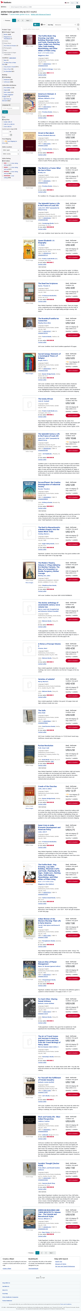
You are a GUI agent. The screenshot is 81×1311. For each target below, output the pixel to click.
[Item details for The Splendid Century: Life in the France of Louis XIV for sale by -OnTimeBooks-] (29, 439)
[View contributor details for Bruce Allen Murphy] (44, 321)
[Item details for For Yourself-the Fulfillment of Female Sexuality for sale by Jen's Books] (29, 1082)
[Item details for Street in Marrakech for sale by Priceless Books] (29, 141)
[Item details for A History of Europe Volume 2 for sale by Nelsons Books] (29, 645)
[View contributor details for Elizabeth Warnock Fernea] (46, 135)
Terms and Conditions (64, 1302)
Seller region (6, 148)
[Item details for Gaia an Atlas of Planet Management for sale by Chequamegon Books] (29, 965)
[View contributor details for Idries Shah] (41, 709)
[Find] (78, 6)
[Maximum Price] (5, 133)
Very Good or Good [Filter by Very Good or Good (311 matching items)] (10, 66)
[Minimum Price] (5, 129)
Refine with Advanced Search (40, 14)
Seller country (7, 152)
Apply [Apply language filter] (5, 110)
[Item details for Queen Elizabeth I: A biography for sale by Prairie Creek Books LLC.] (29, 249)
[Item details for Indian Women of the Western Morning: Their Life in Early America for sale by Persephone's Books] (29, 923)
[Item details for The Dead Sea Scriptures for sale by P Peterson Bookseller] (29, 292)
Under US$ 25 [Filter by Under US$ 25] (7, 120)
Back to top (40, 1275)
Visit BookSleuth (33, 1266)
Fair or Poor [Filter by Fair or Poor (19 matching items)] (8, 69)
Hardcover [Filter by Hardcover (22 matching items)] (7, 79)
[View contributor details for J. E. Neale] (41, 245)
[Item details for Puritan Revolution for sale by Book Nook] (29, 750)
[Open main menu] (4, 6)
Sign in (72, 2)
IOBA (52, 757)
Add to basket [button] (72, 52)
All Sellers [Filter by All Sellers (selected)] (7, 159)
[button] (78, 29)
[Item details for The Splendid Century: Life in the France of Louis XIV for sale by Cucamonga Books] (29, 211)
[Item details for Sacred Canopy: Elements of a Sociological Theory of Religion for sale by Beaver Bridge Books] (29, 360)
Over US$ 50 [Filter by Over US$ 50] (7, 124)
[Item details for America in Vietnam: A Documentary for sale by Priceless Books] (29, 102)
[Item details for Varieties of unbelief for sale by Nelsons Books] (29, 680)
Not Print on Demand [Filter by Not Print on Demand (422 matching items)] (10, 98)
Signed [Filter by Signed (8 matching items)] (6, 90)
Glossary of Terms (60, 1262)
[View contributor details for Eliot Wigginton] (43, 55)
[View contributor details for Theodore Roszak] (43, 487)
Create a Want (7, 1266)
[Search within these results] (51, 29)
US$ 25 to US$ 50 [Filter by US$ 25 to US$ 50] (8, 122)
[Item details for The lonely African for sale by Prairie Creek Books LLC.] (29, 402)
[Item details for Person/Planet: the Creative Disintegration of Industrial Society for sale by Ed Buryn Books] (29, 488)
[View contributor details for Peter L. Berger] (43, 358)
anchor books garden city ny (20, 14)
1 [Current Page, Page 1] (37, 1250)
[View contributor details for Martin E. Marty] (43, 677)
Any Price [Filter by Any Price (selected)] (6, 117)
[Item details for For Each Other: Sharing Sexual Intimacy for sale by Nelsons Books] (29, 1004)
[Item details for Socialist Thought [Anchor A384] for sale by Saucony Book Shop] (29, 1164)
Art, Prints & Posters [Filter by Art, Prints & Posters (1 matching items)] (10, 45)
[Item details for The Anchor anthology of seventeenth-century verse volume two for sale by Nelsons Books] (29, 604)
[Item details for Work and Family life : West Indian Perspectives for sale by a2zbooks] (29, 1121)
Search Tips (58, 1259)
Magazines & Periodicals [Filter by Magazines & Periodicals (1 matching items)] (7, 37)
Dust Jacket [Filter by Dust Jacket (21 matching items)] (7, 92)
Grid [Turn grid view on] (43, 24)
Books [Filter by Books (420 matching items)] (6, 34)
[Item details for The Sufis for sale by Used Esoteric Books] (29, 712)
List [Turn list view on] (37, 24)
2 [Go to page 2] (18, 20)
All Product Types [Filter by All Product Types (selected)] (8, 32)
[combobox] (43, 6)
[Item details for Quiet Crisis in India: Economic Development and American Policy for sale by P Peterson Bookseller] (29, 830)
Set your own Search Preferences (65, 1264)
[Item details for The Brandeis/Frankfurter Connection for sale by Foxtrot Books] (29, 321)
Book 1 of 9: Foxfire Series (45, 53)
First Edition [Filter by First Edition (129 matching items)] (8, 87)
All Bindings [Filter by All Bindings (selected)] (6, 77)
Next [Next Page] (27, 20)
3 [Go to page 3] (22, 20)
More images (29, 371)
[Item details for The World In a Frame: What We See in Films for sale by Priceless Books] (29, 177)
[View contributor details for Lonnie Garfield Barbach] (46, 999)
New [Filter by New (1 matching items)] (5, 60)
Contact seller (42, 75)
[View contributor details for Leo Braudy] (42, 172)
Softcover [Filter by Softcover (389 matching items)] (7, 82)
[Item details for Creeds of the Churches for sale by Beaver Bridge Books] (29, 791)
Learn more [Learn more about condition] (12, 57)
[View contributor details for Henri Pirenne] (42, 644)
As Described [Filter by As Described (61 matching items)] (8, 71)
